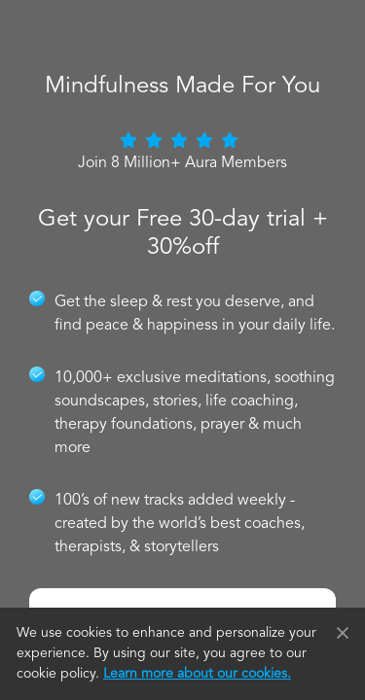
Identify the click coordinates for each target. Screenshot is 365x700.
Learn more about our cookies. (197, 674)
